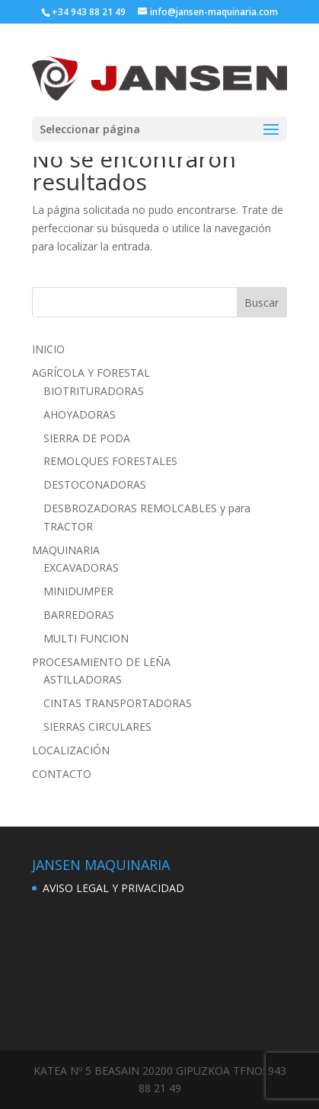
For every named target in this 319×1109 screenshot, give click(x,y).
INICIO (48, 349)
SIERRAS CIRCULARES (97, 726)
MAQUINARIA (66, 550)
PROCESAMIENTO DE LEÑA (101, 662)
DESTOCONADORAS (94, 484)
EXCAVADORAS (81, 567)
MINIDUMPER (78, 591)
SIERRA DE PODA (86, 438)
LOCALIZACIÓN (71, 750)
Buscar (261, 302)
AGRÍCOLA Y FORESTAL (91, 372)
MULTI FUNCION (86, 638)
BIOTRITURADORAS (93, 391)
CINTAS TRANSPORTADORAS (117, 703)
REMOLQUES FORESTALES (110, 461)
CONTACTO (61, 773)
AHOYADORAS (79, 414)
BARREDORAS (78, 614)
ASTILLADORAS (82, 679)
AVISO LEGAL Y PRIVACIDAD (113, 888)
